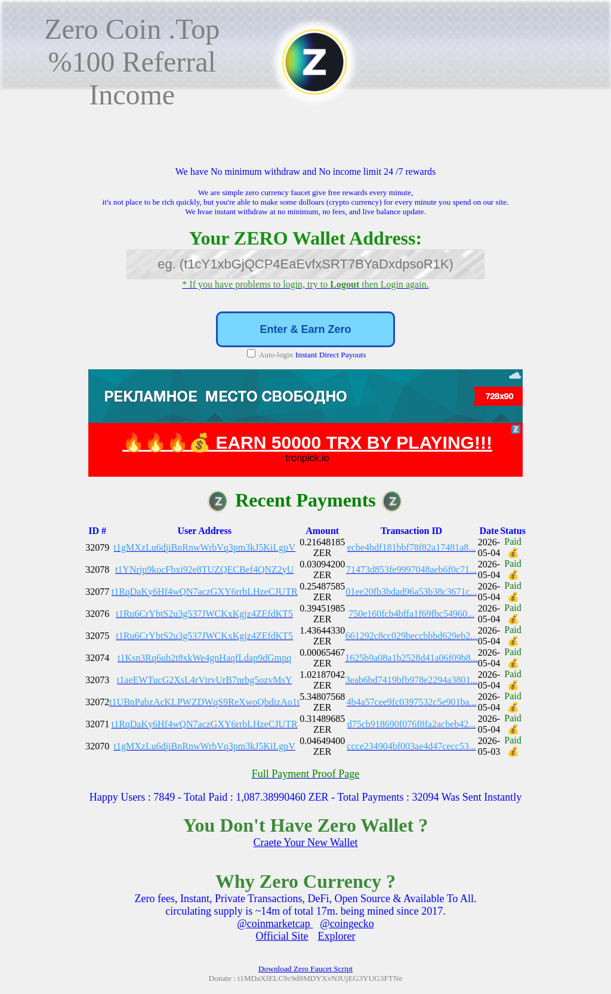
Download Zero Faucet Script (305, 968)
